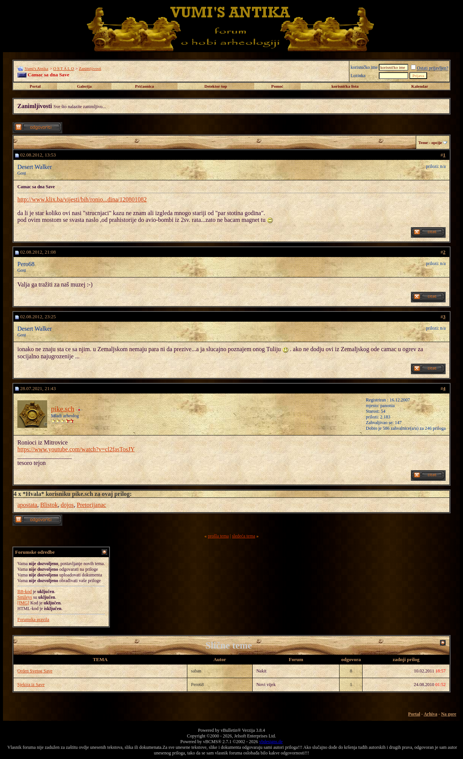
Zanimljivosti (90, 68)
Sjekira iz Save (31, 684)
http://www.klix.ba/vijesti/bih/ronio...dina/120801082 (82, 199)
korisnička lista (345, 86)
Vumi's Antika (36, 68)
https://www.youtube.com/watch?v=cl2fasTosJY (76, 449)
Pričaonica (144, 86)
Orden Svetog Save (34, 671)
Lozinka (357, 75)
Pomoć (277, 86)
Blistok (48, 505)
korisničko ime (364, 67)
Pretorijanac (91, 505)
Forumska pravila (33, 619)
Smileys (24, 597)
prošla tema (218, 536)
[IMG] (23, 603)
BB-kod (24, 591)
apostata (27, 505)
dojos (67, 505)
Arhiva (430, 714)
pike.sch (62, 409)
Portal (34, 86)
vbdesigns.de (270, 741)
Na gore (448, 714)
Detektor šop (215, 86)
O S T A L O (63, 68)
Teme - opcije (430, 142)
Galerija (84, 86)
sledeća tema (243, 536)
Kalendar (419, 86)
